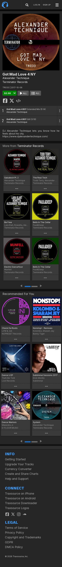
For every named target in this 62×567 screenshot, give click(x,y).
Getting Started (15, 459)
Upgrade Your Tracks (19, 464)
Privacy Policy (14, 532)
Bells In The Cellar (41, 222)
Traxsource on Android (20, 498)
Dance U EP (7, 375)
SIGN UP (47, 5)
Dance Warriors (9, 422)
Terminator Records (15, 82)
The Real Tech (40, 177)
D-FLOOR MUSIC (10, 428)
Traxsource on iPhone (19, 493)
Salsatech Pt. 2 (11, 177)
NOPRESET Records (11, 333)
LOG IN (36, 5)
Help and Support (16, 478)
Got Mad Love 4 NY (16, 109)
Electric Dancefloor (13, 267)
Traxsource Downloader (21, 503)
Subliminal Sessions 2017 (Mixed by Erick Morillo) (46, 375)
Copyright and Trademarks (23, 537)
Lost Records (8, 381)
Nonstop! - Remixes (42, 328)
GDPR (9, 542)
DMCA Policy (14, 547)
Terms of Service (16, 527)
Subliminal (38, 381)
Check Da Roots (10, 328)
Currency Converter (18, 469)
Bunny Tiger (39, 333)
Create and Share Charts (21, 473)
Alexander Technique (15, 78)
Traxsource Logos (17, 508)
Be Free (8, 222)
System (36, 422)
